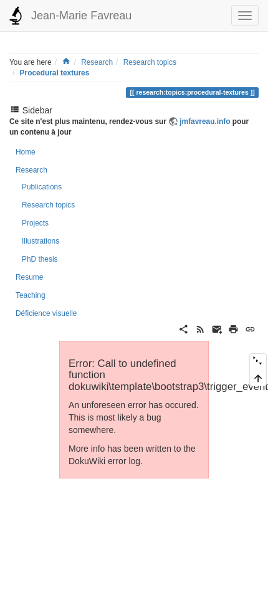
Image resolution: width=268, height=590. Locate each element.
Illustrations (40, 241)
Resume (29, 277)
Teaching (30, 295)
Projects (35, 223)
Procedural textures (55, 73)
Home (26, 152)
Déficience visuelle (46, 313)
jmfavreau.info (204, 121)
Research (97, 62)
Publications (42, 187)
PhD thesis (40, 259)
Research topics (149, 62)
